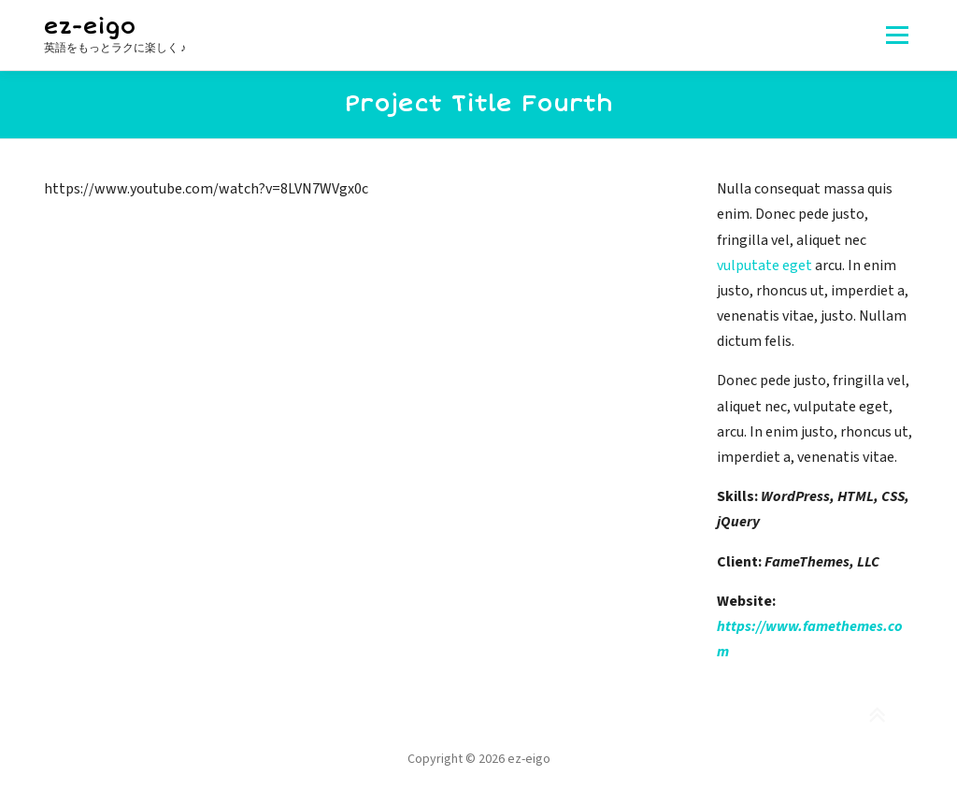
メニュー (896, 34)
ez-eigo (90, 27)
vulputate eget (764, 265)
